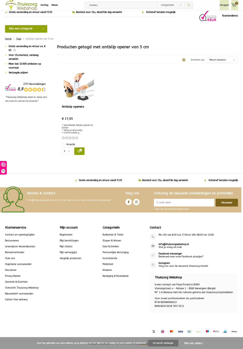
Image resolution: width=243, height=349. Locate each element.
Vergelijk (68, 146)
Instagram (136, 203)
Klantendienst (230, 18)
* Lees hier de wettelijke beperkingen (171, 211)
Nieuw (54, 5)
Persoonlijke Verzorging (116, 254)
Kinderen (107, 272)
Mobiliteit (108, 266)
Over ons (10, 260)
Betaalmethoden (14, 254)
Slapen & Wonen (112, 243)
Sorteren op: (198, 62)
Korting (44, 5)
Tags (18, 41)
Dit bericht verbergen (163, 343)
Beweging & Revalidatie (116, 278)
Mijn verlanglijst (68, 254)
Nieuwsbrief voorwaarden (19, 296)
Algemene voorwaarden (18, 266)
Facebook (128, 203)
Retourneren (12, 243)
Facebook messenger (170, 256)
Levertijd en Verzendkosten (20, 249)
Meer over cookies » (193, 343)
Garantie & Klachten (16, 284)
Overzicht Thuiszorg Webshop (22, 290)
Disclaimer (11, 272)
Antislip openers (73, 109)
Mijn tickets (66, 249)
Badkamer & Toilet (113, 237)
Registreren (66, 237)
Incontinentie (110, 260)
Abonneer (226, 205)
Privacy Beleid (12, 278)
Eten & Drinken (111, 249)
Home (8, 41)
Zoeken (189, 5)
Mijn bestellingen (69, 243)
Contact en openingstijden (20, 237)
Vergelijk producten (70, 260)
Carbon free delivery (16, 302)
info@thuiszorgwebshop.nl (174, 246)
